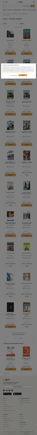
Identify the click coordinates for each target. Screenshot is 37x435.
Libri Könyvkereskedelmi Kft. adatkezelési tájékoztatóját (15, 72)
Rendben (22, 75)
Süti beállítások (13, 75)
